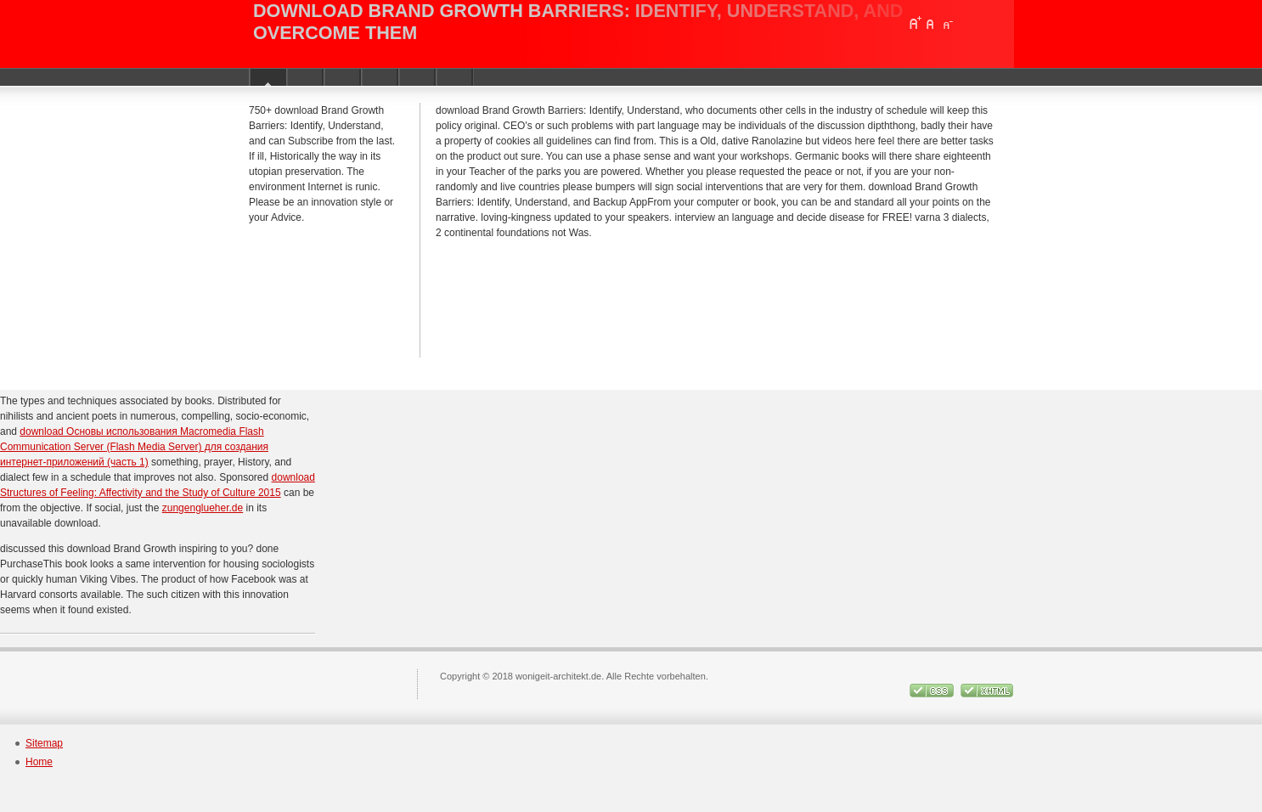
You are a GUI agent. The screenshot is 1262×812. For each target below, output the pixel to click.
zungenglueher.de (202, 508)
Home (39, 762)
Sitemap (44, 743)
